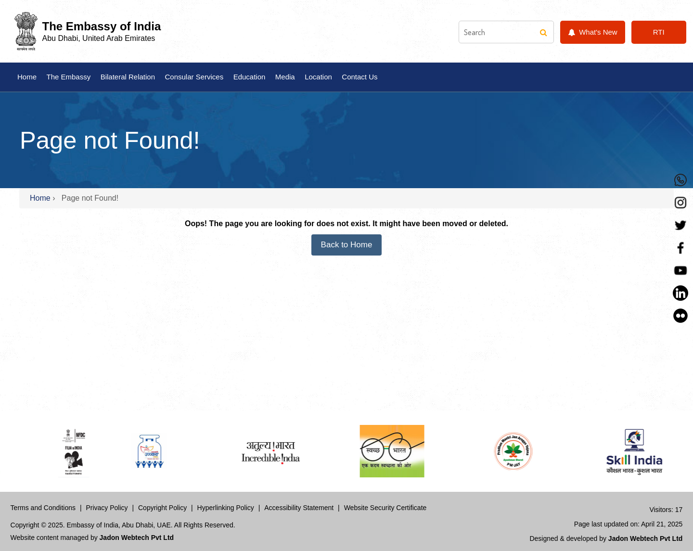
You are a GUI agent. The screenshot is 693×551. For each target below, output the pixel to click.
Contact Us (359, 77)
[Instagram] (680, 202)
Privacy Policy (107, 508)
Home (27, 77)
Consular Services (194, 77)
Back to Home (346, 244)
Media (285, 77)
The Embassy (68, 77)
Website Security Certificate (385, 508)
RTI (659, 32)
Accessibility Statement (299, 508)
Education (249, 77)
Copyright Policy (162, 508)
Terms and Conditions (43, 508)
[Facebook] (680, 248)
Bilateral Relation (128, 77)
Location (318, 77)
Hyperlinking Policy (225, 508)
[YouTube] (680, 270)
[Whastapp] (680, 180)
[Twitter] (680, 225)
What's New (592, 32)
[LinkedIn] (680, 293)
